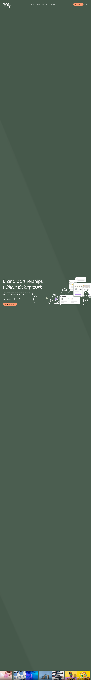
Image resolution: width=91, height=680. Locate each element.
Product (32, 4)
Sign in (86, 4)
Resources (44, 4)
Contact (52, 4)
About (38, 4)
